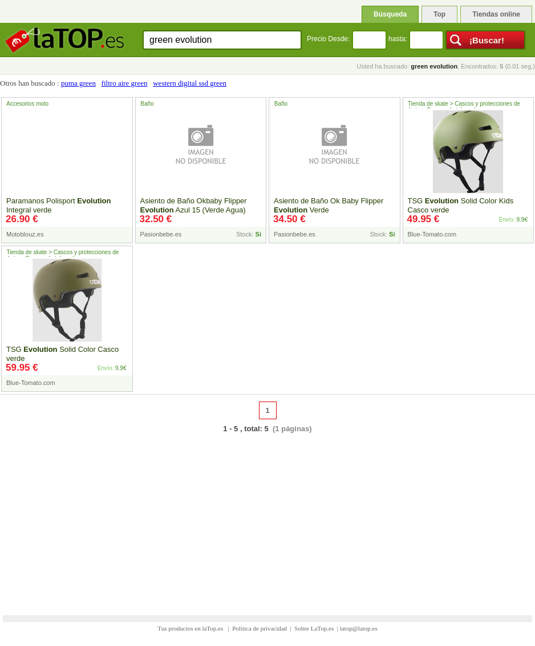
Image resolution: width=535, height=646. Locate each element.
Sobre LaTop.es (314, 628)
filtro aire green (125, 83)
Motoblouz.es (24, 234)
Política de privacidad (259, 628)
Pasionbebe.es (161, 234)
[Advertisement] (267, 517)
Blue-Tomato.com (432, 234)
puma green (78, 83)
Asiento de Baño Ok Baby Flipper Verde (328, 205)
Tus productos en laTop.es (191, 628)
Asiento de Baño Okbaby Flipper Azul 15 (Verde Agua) (193, 205)
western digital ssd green (189, 83)
